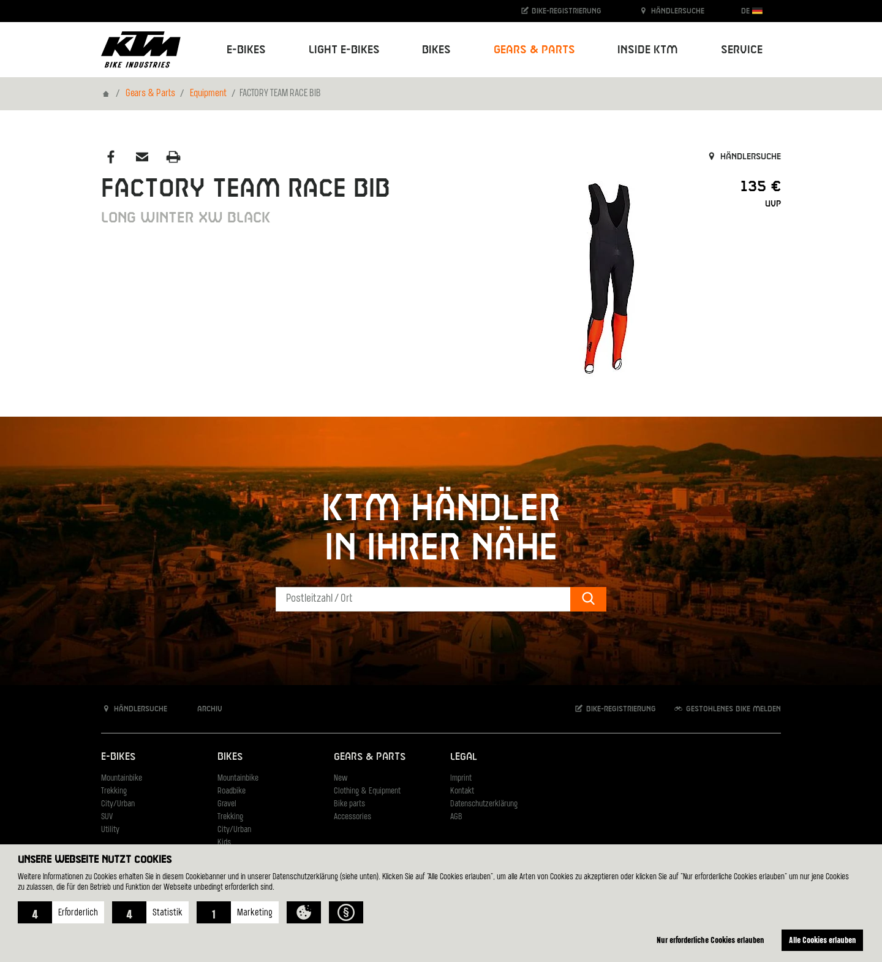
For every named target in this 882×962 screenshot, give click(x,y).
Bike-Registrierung (560, 11)
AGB (456, 817)
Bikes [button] (436, 50)
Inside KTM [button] (647, 50)
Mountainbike (121, 778)
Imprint (461, 778)
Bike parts (349, 804)
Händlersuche (671, 11)
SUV (107, 817)
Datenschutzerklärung (484, 804)
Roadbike (231, 791)
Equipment (208, 94)
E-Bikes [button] (246, 50)
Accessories (352, 817)
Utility (110, 830)
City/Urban (118, 804)
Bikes (230, 757)
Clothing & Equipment (367, 791)
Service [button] (742, 50)
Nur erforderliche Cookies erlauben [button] (710, 939)
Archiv (203, 708)
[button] (61, 912)
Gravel (226, 804)
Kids (224, 842)
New (340, 778)
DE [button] (752, 11)
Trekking (114, 791)
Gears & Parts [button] (534, 50)
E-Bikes (118, 757)
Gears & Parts (150, 94)
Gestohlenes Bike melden (727, 708)
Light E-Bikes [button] (344, 50)
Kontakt (462, 791)
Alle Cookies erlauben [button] (822, 939)
